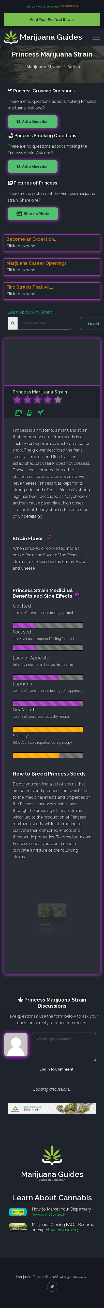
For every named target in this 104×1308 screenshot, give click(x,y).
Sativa (73, 66)
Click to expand (20, 246)
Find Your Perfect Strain (52, 20)
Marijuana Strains (44, 66)
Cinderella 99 (30, 516)
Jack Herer (22, 443)
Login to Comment (56, 1069)
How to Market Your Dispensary (61, 1209)
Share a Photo (36, 214)
